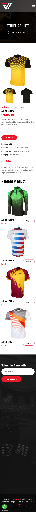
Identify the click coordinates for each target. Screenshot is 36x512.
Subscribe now (11, 379)
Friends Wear (15, 499)
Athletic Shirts (7, 220)
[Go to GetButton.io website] (5, 510)
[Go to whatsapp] (4, 506)
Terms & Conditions (11, 507)
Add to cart (9, 138)
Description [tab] (6, 162)
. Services (21, 507)
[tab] (9, 95)
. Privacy (28, 507)
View (28, 221)
